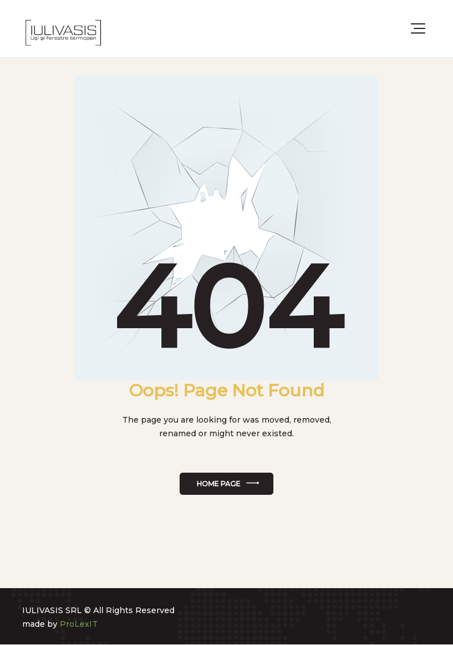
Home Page (218, 483)
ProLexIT (79, 624)
